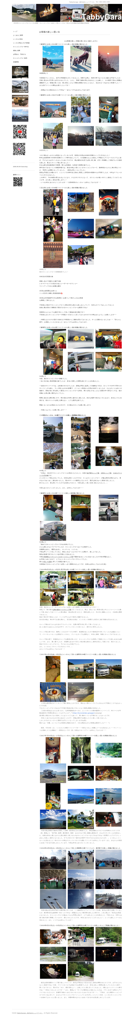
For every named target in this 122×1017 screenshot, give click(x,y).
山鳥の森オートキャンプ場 (62, 609)
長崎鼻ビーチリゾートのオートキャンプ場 (58, 557)
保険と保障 (16, 50)
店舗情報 (16, 62)
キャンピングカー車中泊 (21, 47)
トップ (15, 31)
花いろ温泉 (48, 561)
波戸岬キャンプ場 (93, 473)
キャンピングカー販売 (20, 58)
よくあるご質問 (18, 35)
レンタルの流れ (18, 39)
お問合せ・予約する (19, 54)
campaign (87, 713)
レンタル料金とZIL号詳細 (21, 43)
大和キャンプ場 (106, 473)
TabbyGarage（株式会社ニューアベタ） (30, 1013)
